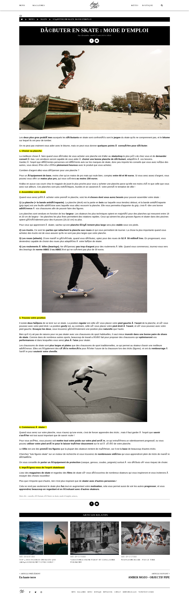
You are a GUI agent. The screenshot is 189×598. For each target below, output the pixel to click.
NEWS (22, 5)
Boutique (147, 5)
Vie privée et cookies (146, 592)
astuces (74, 496)
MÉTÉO (134, 5)
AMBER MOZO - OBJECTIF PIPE (149, 577)
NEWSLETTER (107, 592)
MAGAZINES (39, 5)
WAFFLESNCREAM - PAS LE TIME (138, 560)
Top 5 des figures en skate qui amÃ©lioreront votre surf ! (37, 561)
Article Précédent (30, 573)
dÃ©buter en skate (51, 496)
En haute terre (27, 577)
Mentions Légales (129, 592)
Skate (43, 19)
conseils (31, 496)
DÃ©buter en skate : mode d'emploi (72, 19)
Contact (117, 592)
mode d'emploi (65, 496)
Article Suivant (159, 573)
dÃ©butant (39, 496)
